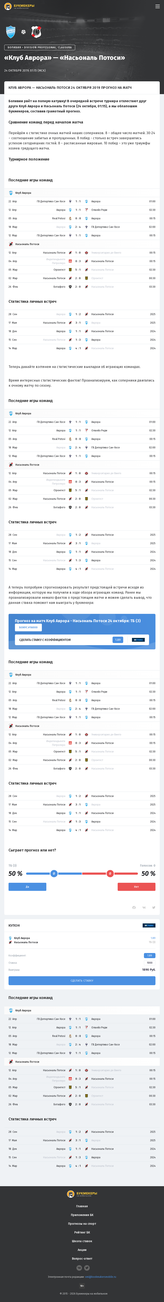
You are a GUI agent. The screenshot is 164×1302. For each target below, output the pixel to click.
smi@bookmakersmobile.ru (100, 1276)
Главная (82, 1206)
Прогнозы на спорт (82, 1224)
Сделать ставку (82, 980)
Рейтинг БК (82, 1232)
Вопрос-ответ (82, 1258)
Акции (82, 1250)
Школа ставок (82, 1241)
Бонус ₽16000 (28, 627)
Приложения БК (82, 1215)
